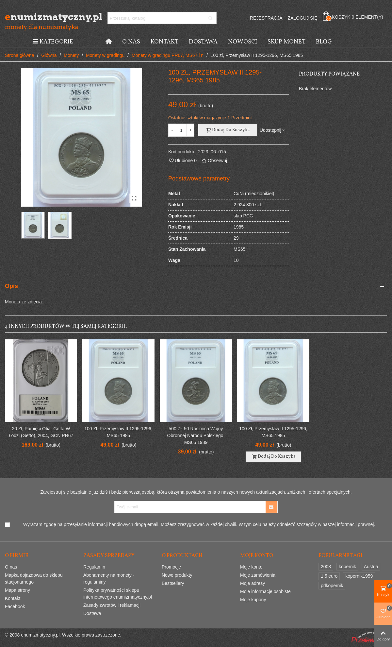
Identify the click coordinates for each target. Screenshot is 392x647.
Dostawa (203, 42)
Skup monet (286, 42)
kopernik (347, 566)
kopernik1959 (359, 576)
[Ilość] (181, 130)
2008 (326, 566)
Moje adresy (252, 583)
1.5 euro (329, 576)
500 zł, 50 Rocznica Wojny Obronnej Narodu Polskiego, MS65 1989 (196, 435)
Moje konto (251, 567)
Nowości (242, 42)
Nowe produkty (177, 575)
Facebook (15, 606)
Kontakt (164, 42)
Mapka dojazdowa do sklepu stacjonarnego (34, 578)
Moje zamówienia (257, 575)
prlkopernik (332, 585)
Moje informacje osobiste (265, 591)
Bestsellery (173, 583)
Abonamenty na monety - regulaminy (108, 578)
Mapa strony (17, 590)
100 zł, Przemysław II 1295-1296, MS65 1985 (118, 432)
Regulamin (94, 567)
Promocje (171, 567)
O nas (131, 42)
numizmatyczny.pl (41, 16)
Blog (324, 42)
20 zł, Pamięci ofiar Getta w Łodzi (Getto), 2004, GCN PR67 (41, 432)
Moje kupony (253, 599)
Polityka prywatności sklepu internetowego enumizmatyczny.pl (117, 593)
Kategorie (52, 42)
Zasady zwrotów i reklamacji (111, 605)
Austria (371, 566)
